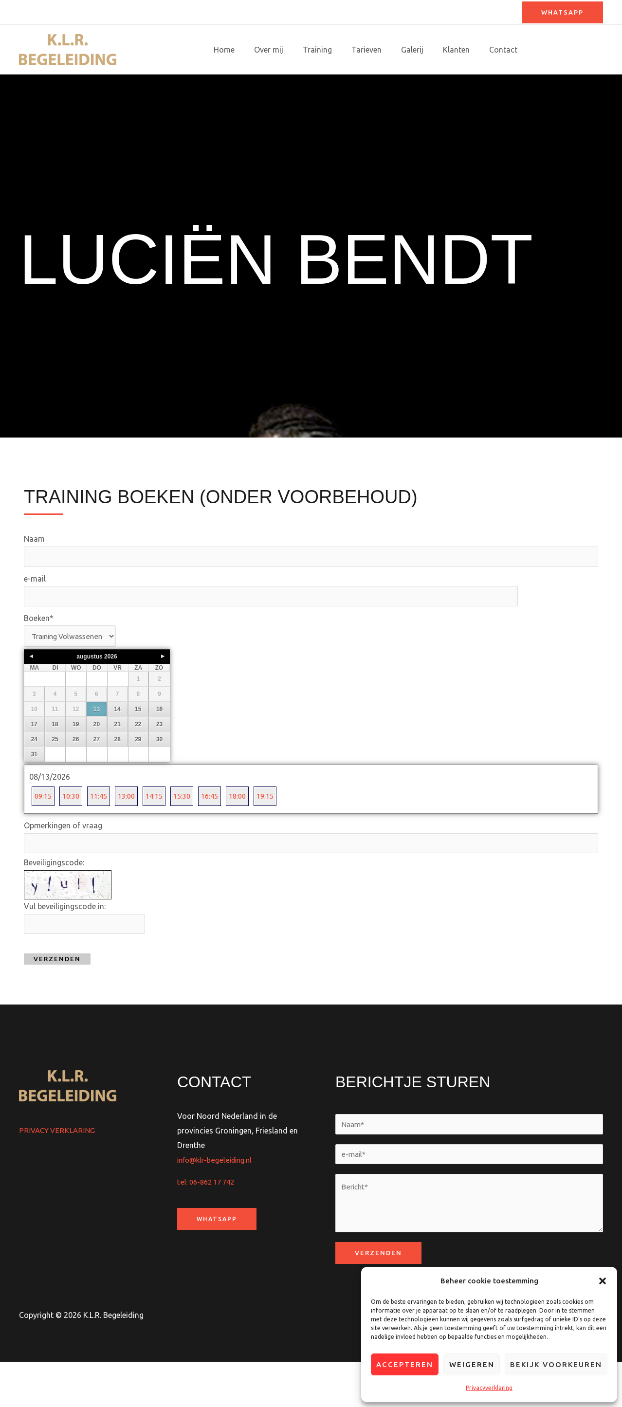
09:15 (44, 835)
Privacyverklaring (489, 1388)
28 (117, 778)
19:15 (281, 835)
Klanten (466, 49)
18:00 (251, 835)
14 (117, 748)
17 (34, 763)
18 (55, 763)
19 (76, 763)
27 (96, 778)
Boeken (39, 656)
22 (138, 763)
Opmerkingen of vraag (63, 865)
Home (253, 49)
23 (159, 763)
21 (117, 763)
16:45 (222, 835)
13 (96, 748)
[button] (602, 1281)
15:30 (192, 835)
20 (96, 763)
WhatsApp (218, 1261)
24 (34, 778)
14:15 (162, 835)
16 (159, 748)
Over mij (294, 49)
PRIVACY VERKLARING (58, 1173)
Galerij (426, 49)
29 (138, 778)
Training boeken (567, 49)
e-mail (35, 615)
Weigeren (471, 1364)
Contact (509, 49)
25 (55, 778)
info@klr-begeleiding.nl (217, 1202)
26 (76, 778)
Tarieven (384, 49)
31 (34, 793)
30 (159, 778)
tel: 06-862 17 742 (208, 1224)
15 (138, 748)
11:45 (103, 835)
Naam (34, 574)
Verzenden (57, 1001)
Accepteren (404, 1364)
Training (338, 49)
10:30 (73, 835)
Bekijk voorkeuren (556, 1364)
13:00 (133, 835)
